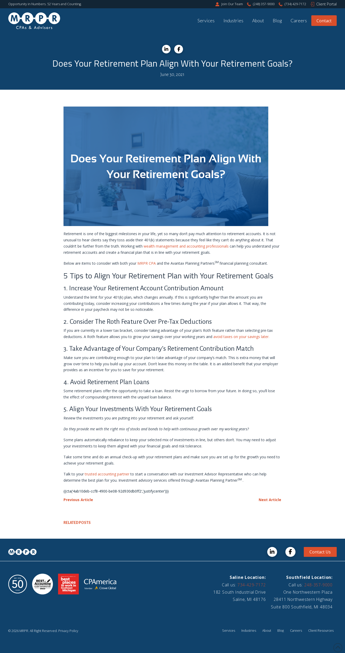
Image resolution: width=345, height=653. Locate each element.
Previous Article (78, 499)
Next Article (270, 499)
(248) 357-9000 (263, 4)
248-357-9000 (318, 585)
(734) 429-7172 (295, 4)
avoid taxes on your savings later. (241, 336)
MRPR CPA (146, 263)
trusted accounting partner (107, 474)
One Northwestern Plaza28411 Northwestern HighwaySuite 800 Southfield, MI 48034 (302, 599)
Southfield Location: (309, 577)
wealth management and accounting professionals (186, 246)
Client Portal (326, 4)
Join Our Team (232, 4)
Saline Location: (248, 577)
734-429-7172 (251, 585)
